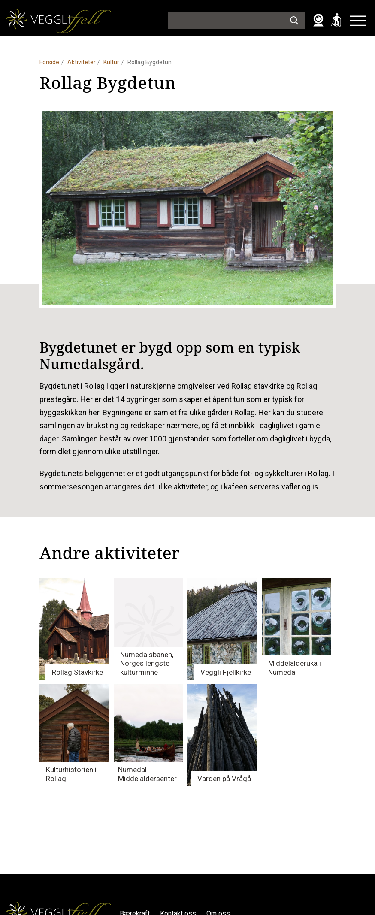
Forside (49, 62)
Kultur (111, 62)
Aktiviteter (81, 62)
